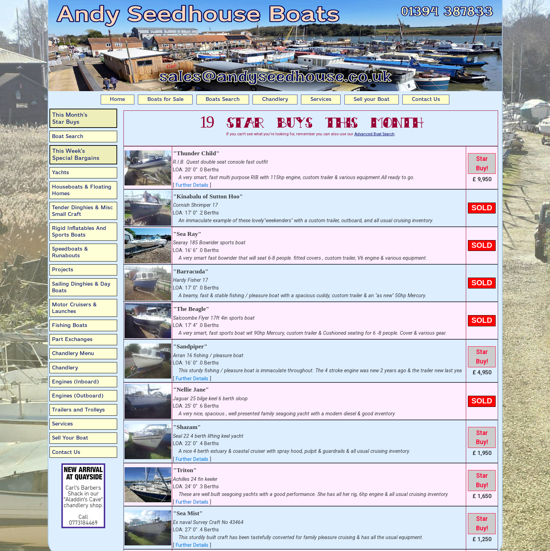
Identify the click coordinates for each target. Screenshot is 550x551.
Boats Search (223, 99)
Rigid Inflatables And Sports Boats (79, 231)
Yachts (60, 172)
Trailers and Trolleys (78, 410)
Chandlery (275, 99)
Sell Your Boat (70, 438)
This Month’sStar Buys (69, 118)
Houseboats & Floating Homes (82, 190)
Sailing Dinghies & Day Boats (81, 287)
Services (320, 99)
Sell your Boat (371, 99)
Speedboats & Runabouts (70, 252)
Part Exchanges (72, 339)
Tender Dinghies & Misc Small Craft (82, 210)
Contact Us (426, 99)
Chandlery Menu (73, 353)
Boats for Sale (165, 99)
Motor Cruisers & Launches (74, 307)
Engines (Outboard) (77, 396)
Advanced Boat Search (374, 134)
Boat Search (67, 136)
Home (117, 99)
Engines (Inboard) (75, 382)
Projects (62, 269)
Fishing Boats (69, 325)
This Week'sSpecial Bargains (75, 154)
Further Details (192, 185)
